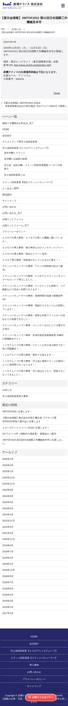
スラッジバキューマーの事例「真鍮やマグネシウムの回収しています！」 (33, 307)
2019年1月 (7, 564)
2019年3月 (7, 557)
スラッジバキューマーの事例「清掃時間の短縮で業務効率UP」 (32, 297)
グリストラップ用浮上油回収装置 (19, 141)
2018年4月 (7, 594)
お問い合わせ (9, 206)
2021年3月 (7, 533)
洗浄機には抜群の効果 (15, 158)
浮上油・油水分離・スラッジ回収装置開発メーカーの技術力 (33, 167)
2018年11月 (8, 570)
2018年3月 (7, 600)
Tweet (56, 93)
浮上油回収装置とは (14, 174)
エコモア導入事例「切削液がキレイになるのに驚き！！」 (32, 260)
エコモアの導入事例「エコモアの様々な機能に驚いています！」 (32, 239)
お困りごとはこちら (40, 697)
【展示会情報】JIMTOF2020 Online (21, 103)
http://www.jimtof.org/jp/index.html (32, 65)
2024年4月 (7, 508)
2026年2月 (7, 459)
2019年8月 (7, 545)
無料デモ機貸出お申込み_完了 (18, 123)
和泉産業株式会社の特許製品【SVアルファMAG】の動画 (35, 106)
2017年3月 (7, 613)
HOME (5, 129)
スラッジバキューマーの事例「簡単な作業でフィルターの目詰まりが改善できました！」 (33, 317)
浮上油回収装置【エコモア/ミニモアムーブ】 (26, 148)
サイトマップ (9, 200)
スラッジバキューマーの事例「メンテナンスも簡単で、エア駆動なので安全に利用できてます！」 (33, 287)
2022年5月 (7, 527)
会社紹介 (7, 135)
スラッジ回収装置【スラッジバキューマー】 (34, 658)
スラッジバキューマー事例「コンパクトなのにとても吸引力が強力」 (33, 327)
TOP (3, 29)
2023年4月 (7, 514)
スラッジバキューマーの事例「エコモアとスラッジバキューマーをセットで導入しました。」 (33, 278)
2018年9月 (7, 576)
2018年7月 (7, 582)
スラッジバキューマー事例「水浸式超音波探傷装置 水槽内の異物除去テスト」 (33, 337)
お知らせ (16, 29)
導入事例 (34, 665)
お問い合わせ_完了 (12, 213)
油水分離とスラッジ (14, 152)
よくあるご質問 (10, 188)
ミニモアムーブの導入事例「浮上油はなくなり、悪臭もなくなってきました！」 (33, 373)
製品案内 (7, 194)
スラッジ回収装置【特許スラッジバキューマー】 (28, 182)
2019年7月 (7, 551)
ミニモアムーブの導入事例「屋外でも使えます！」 (29, 354)
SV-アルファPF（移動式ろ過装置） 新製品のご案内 (29, 433)
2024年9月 (7, 489)
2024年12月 (8, 477)
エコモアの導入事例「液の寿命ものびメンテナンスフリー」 (33, 247)
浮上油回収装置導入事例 (15, 396)
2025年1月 (7, 471)
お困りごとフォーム (12, 219)
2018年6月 (7, 588)
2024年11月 (8, 483)
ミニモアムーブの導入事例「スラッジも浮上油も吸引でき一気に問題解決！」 (33, 347)
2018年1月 (7, 607)
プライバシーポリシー (14, 231)
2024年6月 (7, 502)
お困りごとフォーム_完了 (15, 225)
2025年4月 (7, 465)
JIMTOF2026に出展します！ (17, 411)
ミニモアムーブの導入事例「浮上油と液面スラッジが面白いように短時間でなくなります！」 (33, 363)
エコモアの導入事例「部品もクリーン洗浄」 (25, 253)
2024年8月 (7, 496)
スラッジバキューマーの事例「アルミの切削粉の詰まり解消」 (32, 268)
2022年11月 (8, 520)
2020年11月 (8, 539)
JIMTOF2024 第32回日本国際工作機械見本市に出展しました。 (32, 442)
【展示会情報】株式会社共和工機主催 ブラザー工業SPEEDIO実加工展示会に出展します (29, 419)
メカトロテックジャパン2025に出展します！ (25, 427)
